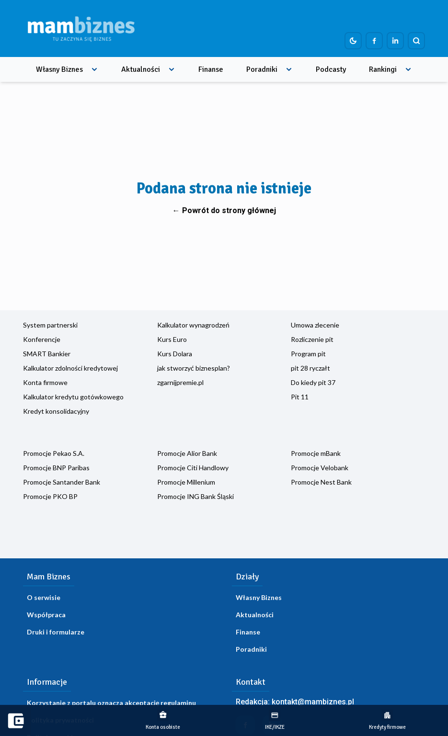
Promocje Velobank (319, 468)
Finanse (210, 69)
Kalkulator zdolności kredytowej (70, 368)
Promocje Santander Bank (61, 482)
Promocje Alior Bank (187, 453)
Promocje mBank (316, 453)
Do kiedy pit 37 (313, 382)
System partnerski (50, 325)
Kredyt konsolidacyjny (56, 411)
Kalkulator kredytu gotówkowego (73, 397)
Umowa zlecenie (315, 325)
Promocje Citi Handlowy (193, 468)
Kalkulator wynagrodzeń (193, 325)
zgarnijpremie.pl (180, 382)
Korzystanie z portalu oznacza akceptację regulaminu (111, 703)
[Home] (81, 28)
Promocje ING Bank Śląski (195, 496)
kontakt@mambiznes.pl (313, 701)
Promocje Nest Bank (321, 482)
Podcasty (331, 69)
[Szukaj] (416, 40)
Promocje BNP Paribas (56, 468)
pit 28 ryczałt (310, 368)
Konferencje (41, 339)
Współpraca (46, 615)
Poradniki (261, 69)
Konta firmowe (45, 382)
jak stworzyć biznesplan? (193, 368)
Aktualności (140, 69)
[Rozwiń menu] (94, 69)
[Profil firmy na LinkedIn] (395, 40)
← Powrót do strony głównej (224, 210)
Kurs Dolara (174, 354)
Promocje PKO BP (50, 496)
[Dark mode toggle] (353, 40)
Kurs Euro (172, 339)
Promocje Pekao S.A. (53, 453)
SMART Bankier (46, 354)
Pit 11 (300, 397)
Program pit (308, 354)
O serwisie (43, 597)
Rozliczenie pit (312, 339)
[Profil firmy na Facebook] (374, 40)
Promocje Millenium (186, 482)
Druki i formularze (55, 632)
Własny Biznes (59, 69)
